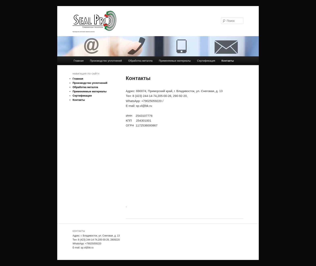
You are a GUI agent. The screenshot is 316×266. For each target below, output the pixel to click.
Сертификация (206, 60)
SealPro (103, 21)
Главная (78, 60)
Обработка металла (140, 60)
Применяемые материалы (175, 60)
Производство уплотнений (106, 60)
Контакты (227, 60)
